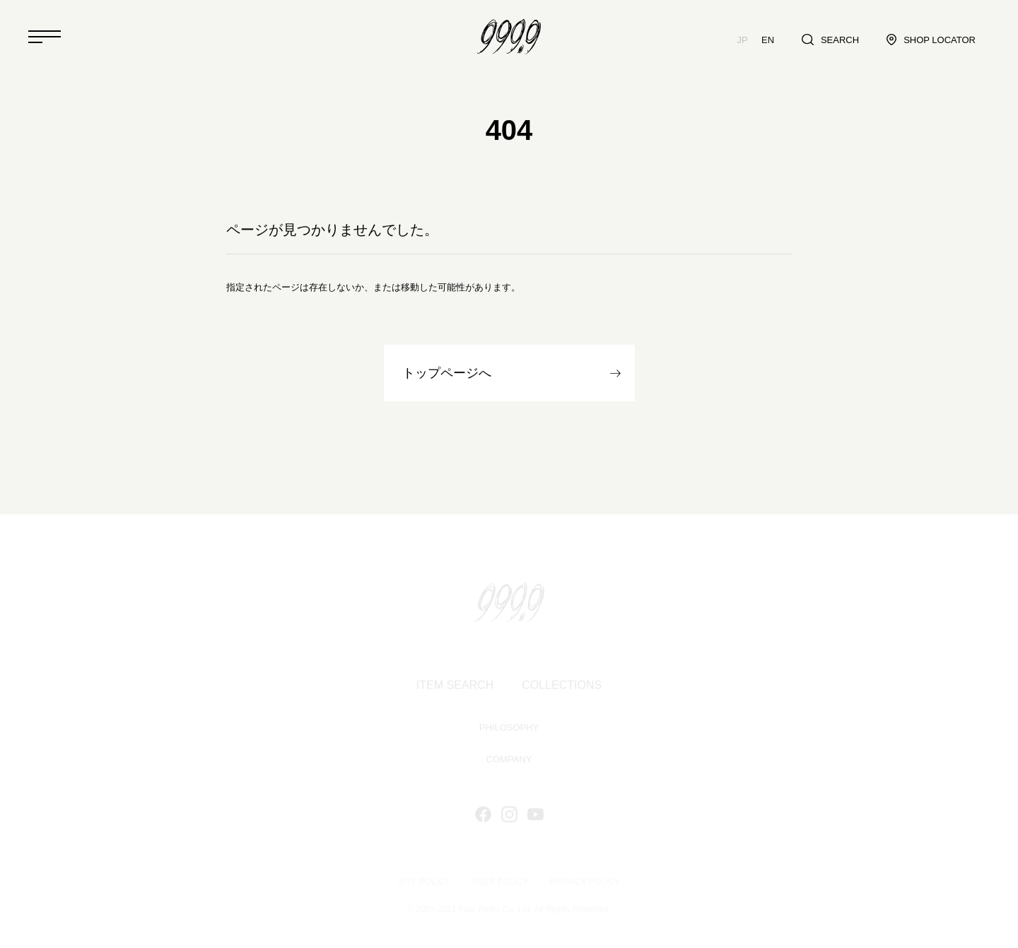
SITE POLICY (424, 882)
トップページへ (446, 374)
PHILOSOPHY (509, 728)
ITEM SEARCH (454, 686)
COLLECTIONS (562, 686)
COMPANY (509, 760)
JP (742, 40)
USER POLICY (500, 882)
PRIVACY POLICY (585, 882)
